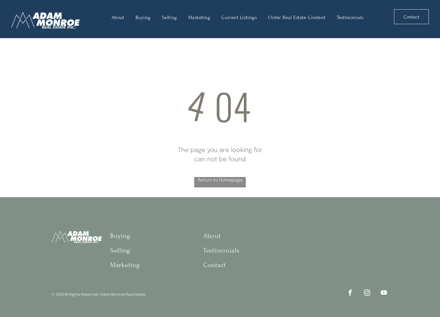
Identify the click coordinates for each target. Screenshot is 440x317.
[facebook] (350, 293)
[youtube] (383, 293)
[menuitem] (118, 17)
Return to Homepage (220, 180)
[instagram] (367, 293)
